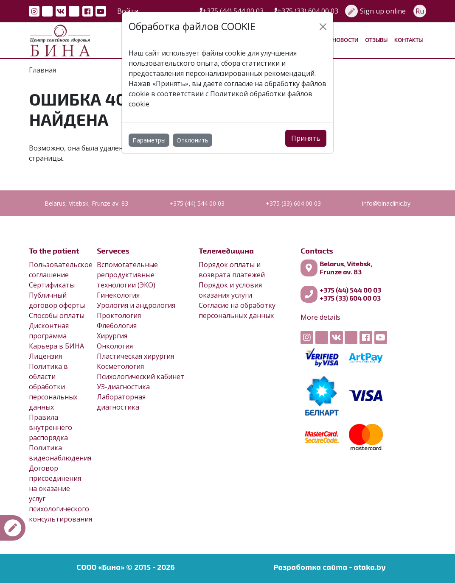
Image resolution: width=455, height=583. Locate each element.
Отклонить (192, 140)
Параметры (149, 140)
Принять (305, 138)
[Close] (323, 26)
